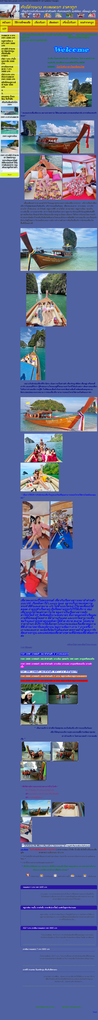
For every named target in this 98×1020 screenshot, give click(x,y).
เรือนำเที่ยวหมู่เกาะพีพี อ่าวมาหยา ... (46, 1011)
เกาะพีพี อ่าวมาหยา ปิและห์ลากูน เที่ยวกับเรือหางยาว (40, 974)
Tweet (95, 1016)
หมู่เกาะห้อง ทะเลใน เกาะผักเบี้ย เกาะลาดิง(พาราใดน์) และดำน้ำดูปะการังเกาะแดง (49, 911)
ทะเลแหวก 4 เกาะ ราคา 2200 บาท (35, 891)
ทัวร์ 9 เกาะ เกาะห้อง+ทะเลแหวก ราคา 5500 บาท (40, 932)
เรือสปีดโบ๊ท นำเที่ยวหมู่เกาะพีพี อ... (72, 1011)
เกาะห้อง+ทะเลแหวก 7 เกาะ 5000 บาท (36, 953)
